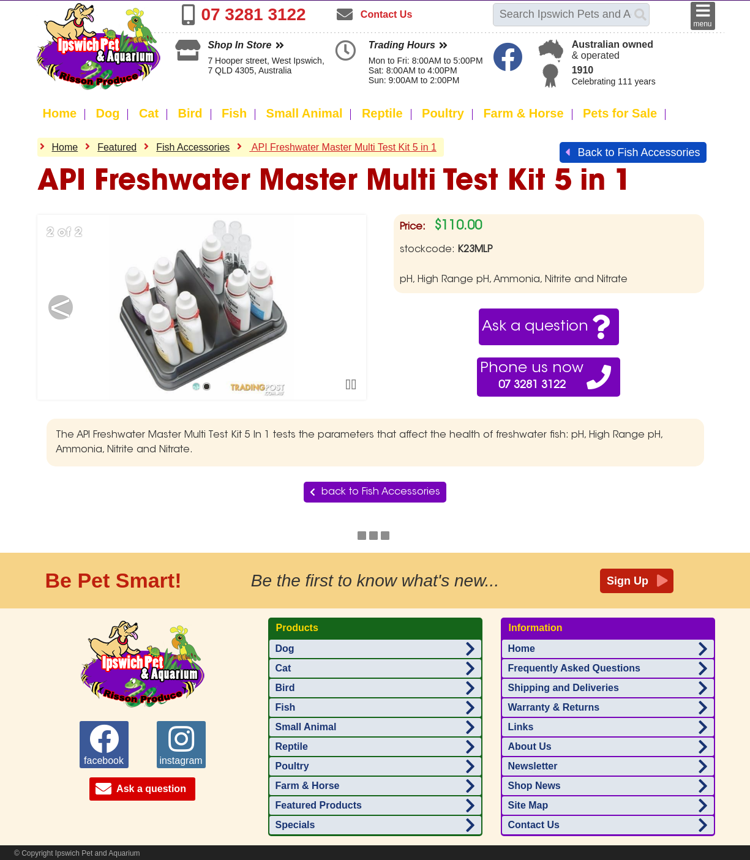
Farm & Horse (523, 113)
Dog (108, 113)
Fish (234, 113)
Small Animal (304, 113)
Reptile (382, 113)
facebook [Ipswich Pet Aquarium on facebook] (104, 745)
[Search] (640, 15)
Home (60, 113)
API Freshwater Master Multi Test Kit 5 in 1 (343, 147)
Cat (149, 113)
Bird (190, 113)
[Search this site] (564, 14)
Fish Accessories (193, 147)
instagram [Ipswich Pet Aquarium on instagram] (180, 745)
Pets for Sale (620, 113)
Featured (117, 147)
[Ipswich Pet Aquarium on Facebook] (509, 64)
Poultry (443, 113)
